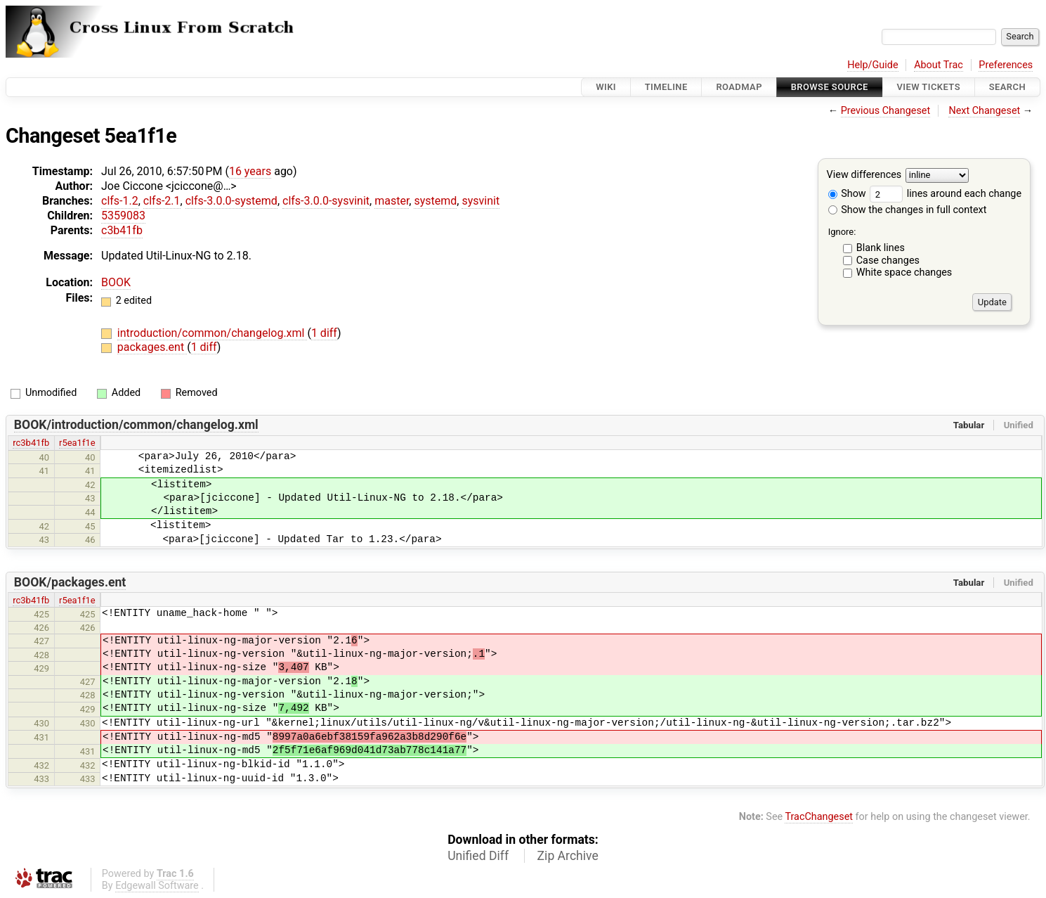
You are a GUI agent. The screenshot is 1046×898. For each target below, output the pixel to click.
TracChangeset (819, 817)
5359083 (123, 215)
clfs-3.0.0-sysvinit (326, 200)
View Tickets (928, 87)
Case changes (888, 261)
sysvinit (480, 200)
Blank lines (880, 248)
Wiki (606, 87)
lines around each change (945, 194)
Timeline (666, 87)
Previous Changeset (886, 111)
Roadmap (739, 87)
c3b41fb (122, 230)
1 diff (324, 333)
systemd (435, 200)
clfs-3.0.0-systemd (231, 200)
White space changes (904, 272)
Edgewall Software (157, 886)
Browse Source (829, 87)
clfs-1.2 (119, 200)
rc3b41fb (31, 442)
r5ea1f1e (77, 442)
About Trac (938, 65)
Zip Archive (568, 856)
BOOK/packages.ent (70, 582)
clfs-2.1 (162, 200)
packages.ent (152, 347)
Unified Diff (478, 856)
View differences (864, 175)
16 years (250, 171)
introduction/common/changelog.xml (212, 333)
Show (847, 194)
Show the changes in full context (907, 210)
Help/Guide (872, 65)
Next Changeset (984, 111)
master (391, 200)
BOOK (116, 282)
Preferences (1006, 65)
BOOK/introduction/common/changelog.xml (136, 425)
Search (1007, 87)
